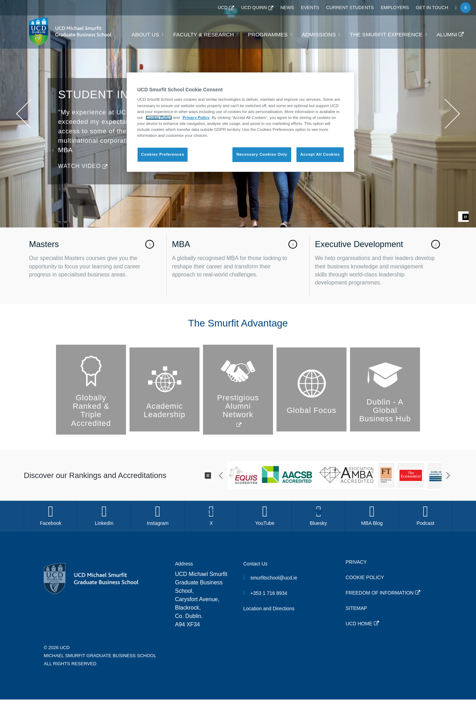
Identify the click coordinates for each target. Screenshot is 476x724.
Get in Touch (433, 7)
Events (318, 7)
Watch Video (79, 414)
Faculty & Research (217, 34)
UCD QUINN (265, 7)
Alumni (447, 34)
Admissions (326, 34)
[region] (240, 122)
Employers (398, 7)
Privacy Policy (196, 117)
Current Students (356, 7)
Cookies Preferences (162, 154)
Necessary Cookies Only (261, 154)
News (296, 7)
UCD (234, 7)
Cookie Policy (159, 117)
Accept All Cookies (320, 154)
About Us (162, 34)
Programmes (278, 34)
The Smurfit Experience (390, 34)
